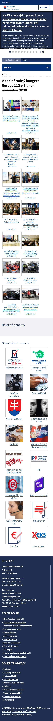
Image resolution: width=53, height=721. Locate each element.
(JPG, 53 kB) (11, 244)
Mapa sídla (6, 711)
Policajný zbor (9, 632)
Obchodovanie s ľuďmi (13, 682)
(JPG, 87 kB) (11, 271)
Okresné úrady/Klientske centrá (17, 625)
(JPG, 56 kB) (11, 151)
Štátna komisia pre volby (14, 622)
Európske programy (12, 629)
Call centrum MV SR (12, 696)
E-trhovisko (8, 700)
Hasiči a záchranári (11, 642)
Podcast (7, 669)
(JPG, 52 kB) (30, 151)
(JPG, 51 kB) (11, 184)
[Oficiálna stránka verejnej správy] (8, 2)
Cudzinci (7, 686)
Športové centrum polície (14, 656)
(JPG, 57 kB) (30, 115)
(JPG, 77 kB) (30, 300)
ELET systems (43, 708)
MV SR (25, 60)
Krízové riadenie (10, 646)
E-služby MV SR (10, 676)
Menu (44, 7)
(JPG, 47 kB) (11, 115)
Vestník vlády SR (10, 679)
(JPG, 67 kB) (11, 215)
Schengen (7, 649)
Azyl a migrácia (10, 636)
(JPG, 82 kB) (30, 244)
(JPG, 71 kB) (30, 215)
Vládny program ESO (12, 693)
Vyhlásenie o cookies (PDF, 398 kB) (17, 714)
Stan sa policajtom (11, 672)
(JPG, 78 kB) (30, 271)
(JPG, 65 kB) (30, 184)
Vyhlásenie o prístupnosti (24, 711)
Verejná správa (10, 639)
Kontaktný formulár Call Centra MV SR (19, 600)
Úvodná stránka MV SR (11, 60)
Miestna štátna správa (13, 689)
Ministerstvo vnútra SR (13, 619)
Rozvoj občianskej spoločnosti (17, 653)
